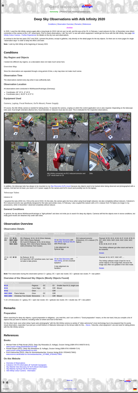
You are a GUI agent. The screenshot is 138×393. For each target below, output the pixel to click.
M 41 (6, 288)
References (87, 24)
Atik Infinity (58, 242)
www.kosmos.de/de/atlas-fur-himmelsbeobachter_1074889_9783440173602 (34, 354)
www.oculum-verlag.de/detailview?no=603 (21, 350)
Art (89, 12)
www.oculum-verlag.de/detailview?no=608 (21, 347)
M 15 (6, 286)
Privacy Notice (73, 389)
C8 (55, 240)
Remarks (78, 24)
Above (88, 325)
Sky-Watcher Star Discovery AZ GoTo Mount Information (26, 367)
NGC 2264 (8, 296)
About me (69, 380)
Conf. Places (72, 12)
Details (101, 253)
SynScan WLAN (69, 242)
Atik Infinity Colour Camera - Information (20, 371)
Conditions (52, 24)
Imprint (66, 389)
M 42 (6, 291)
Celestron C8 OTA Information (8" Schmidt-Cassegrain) (26, 365)
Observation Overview (65, 24)
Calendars (83, 12)
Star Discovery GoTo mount (61, 186)
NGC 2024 (8, 293)
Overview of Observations (15, 363)
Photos (64, 12)
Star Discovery (64, 240)
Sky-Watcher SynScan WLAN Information (21, 369)
